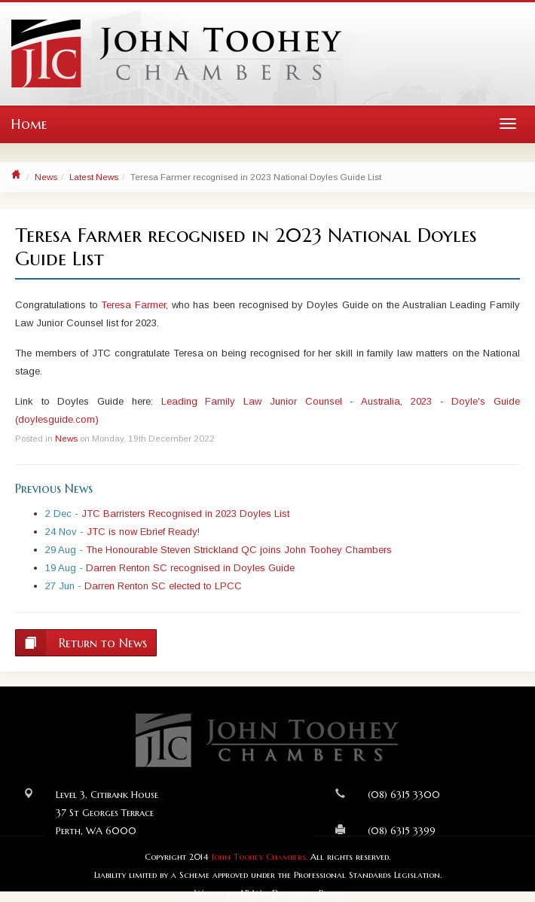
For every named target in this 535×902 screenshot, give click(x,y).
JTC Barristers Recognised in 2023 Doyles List (185, 513)
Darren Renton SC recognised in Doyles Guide (190, 567)
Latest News (93, 177)
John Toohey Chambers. (259, 857)
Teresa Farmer (133, 304)
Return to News (81, 643)
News (46, 177)
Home (29, 124)
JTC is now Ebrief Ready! (143, 531)
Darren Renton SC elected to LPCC (163, 586)
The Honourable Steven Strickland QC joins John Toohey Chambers (239, 549)
